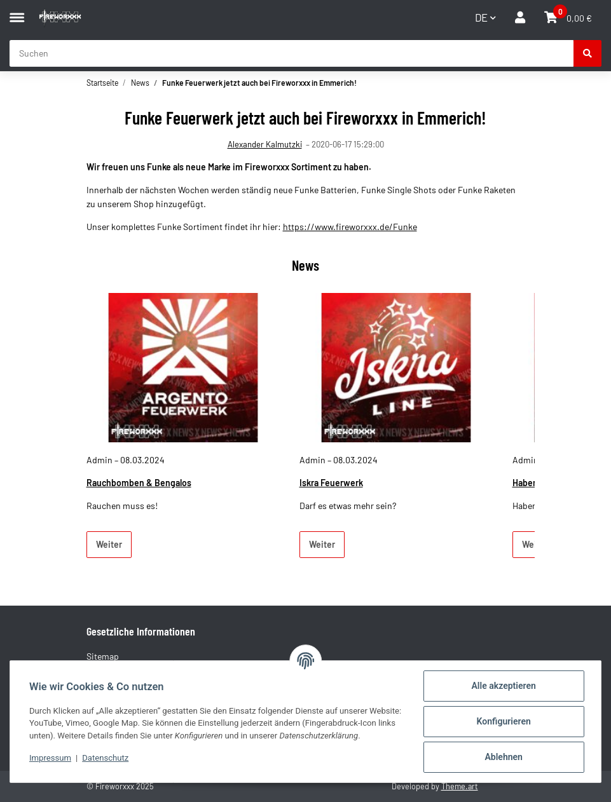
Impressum (50, 758)
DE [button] (481, 17)
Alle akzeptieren (503, 686)
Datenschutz (105, 758)
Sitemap (102, 656)
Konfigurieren (504, 721)
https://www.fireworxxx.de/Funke (350, 226)
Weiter (109, 544)
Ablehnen (503, 757)
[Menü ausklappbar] (17, 11)
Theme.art (459, 786)
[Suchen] (587, 53)
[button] (520, 17)
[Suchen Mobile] (292, 53)
